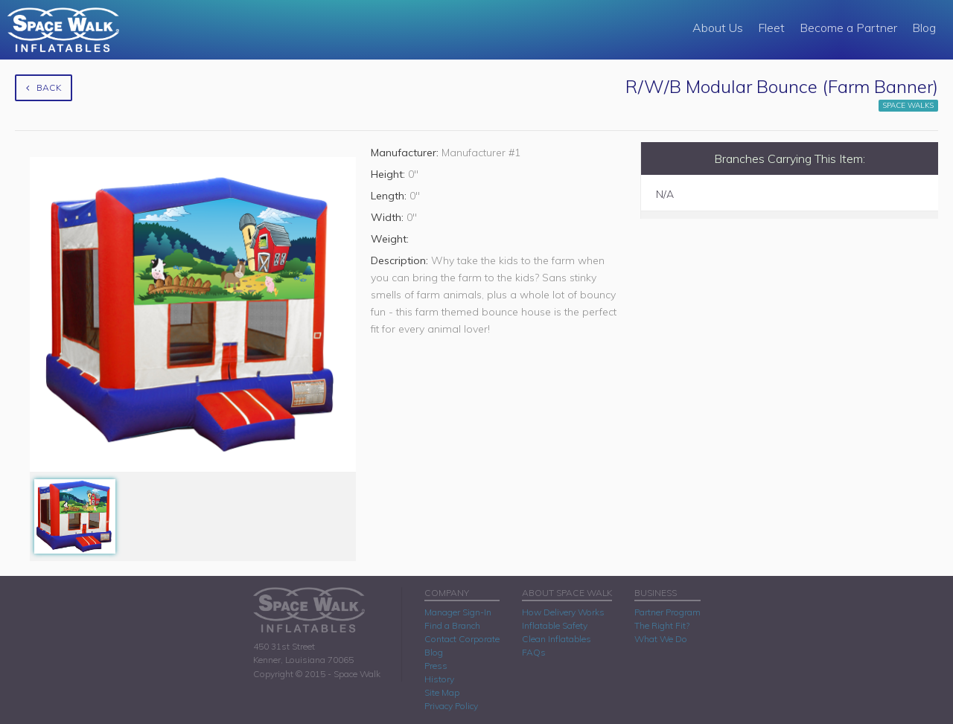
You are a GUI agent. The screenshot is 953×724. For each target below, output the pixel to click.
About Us (717, 27)
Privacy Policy (451, 705)
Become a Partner (848, 27)
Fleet (771, 27)
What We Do (660, 638)
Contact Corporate (462, 638)
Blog (924, 27)
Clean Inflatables (556, 638)
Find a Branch (452, 625)
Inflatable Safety (554, 625)
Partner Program (667, 612)
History (439, 679)
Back (43, 87)
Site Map (441, 692)
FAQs (534, 652)
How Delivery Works (563, 612)
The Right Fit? (661, 625)
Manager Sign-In (457, 612)
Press (435, 665)
